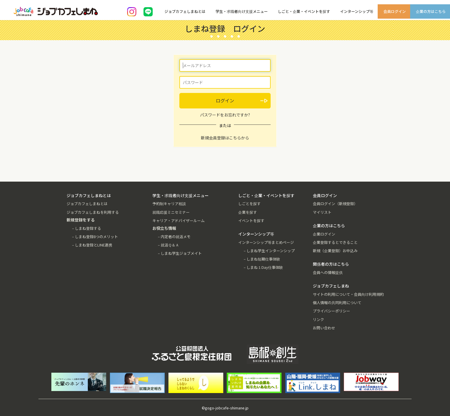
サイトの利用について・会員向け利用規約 (348, 294)
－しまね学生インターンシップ (269, 250)
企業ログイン (324, 234)
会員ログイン (394, 11)
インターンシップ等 (356, 11)
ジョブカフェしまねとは (184, 11)
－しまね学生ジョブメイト (179, 253)
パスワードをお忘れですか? (225, 115)
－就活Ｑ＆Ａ (168, 245)
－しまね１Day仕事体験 (263, 267)
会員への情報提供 (328, 272)
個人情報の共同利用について (337, 302)
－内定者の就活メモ (174, 236)
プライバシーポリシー (331, 311)
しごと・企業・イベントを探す (304, 11)
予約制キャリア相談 (169, 203)
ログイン (225, 100)
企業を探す (247, 212)
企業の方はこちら (431, 11)
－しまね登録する (86, 228)
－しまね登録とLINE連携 (91, 245)
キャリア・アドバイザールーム (178, 220)
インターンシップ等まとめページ (266, 242)
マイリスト (322, 212)
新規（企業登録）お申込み (335, 250)
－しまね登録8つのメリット (94, 236)
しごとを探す (249, 203)
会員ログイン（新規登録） (335, 203)
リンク (318, 319)
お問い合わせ (324, 328)
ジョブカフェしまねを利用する (93, 212)
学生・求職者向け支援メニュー (242, 11)
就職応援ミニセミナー (171, 212)
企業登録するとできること (335, 242)
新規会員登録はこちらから (225, 138)
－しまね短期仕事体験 (261, 259)
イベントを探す (251, 220)
